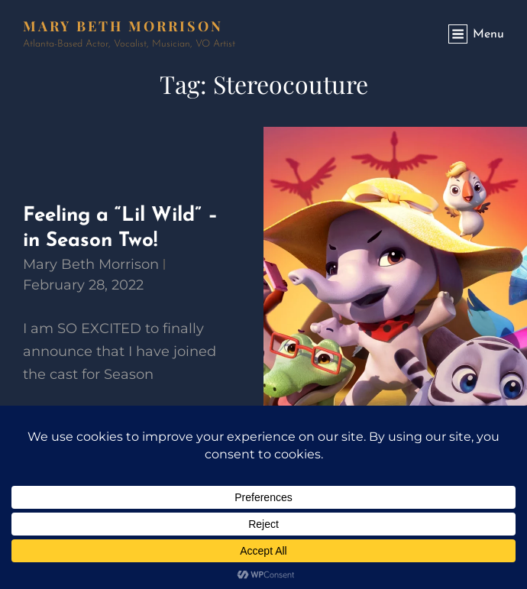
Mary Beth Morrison (123, 26)
